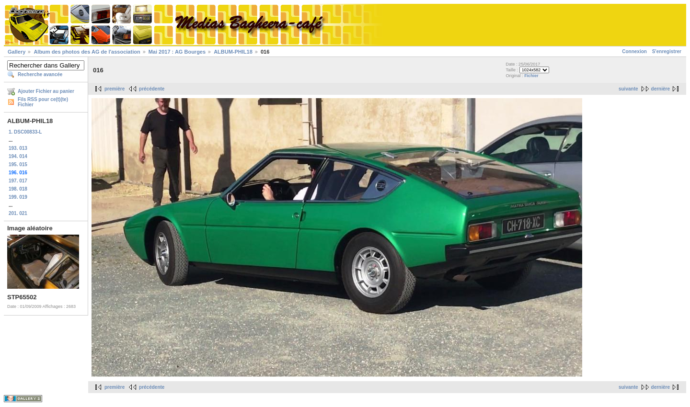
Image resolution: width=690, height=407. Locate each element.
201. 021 (18, 213)
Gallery (16, 52)
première (114, 88)
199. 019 (18, 197)
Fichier (531, 75)
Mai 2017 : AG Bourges (177, 52)
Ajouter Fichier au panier (46, 91)
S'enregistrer (666, 51)
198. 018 (18, 189)
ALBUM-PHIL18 (233, 52)
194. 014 (18, 156)
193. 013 (18, 148)
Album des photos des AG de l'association (87, 52)
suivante (628, 88)
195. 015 (18, 164)
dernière (660, 88)
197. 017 (18, 180)
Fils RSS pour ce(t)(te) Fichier (43, 102)
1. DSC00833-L (25, 132)
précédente (151, 88)
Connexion (634, 51)
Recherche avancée (40, 74)
